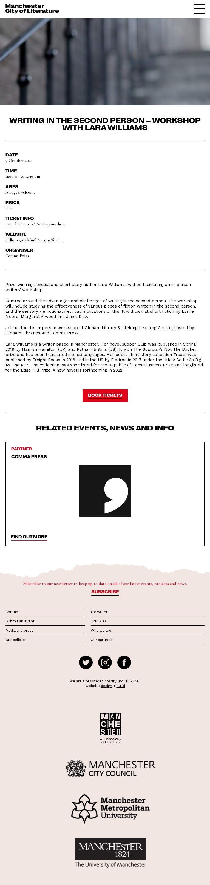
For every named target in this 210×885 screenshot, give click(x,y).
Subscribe (105, 591)
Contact (12, 612)
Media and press (19, 630)
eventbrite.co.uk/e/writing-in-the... (35, 224)
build (121, 686)
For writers (100, 612)
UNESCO (98, 621)
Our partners (102, 640)
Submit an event (20, 621)
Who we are (101, 630)
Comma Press (29, 456)
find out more (29, 536)
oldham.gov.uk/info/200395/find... (33, 239)
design (106, 686)
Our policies (15, 640)
